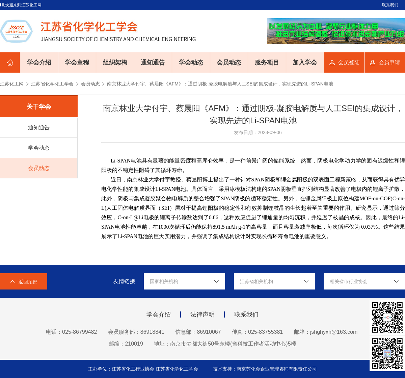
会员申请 (389, 62)
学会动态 (191, 62)
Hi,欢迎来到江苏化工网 (21, 5)
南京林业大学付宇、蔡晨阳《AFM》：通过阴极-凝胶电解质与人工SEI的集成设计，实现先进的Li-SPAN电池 (220, 83)
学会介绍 (39, 62)
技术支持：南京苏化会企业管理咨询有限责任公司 (265, 369)
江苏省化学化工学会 (52, 83)
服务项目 (267, 62)
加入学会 (305, 62)
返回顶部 (23, 281)
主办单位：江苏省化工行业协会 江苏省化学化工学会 (143, 369)
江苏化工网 (12, 83)
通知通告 (153, 62)
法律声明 (202, 314)
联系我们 (390, 5)
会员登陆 (349, 62)
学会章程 (77, 62)
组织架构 (115, 62)
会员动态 (229, 62)
